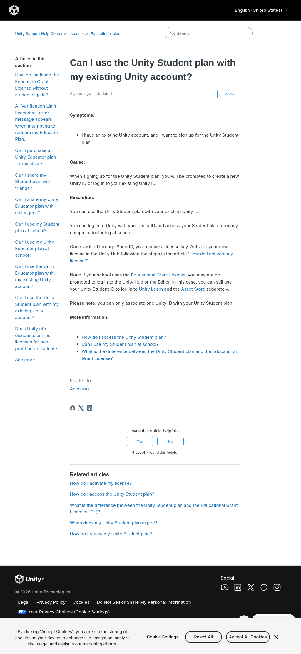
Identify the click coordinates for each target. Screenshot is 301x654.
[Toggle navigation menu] (220, 10)
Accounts (80, 389)
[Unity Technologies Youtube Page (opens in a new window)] (224, 588)
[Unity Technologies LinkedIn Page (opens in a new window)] (238, 588)
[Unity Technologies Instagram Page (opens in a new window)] (277, 588)
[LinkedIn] (89, 408)
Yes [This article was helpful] (140, 441)
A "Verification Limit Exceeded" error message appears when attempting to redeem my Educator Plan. (36, 122)
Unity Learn (151, 289)
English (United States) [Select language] (261, 10)
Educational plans (106, 33)
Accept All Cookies (248, 636)
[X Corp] (81, 408)
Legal (23, 602)
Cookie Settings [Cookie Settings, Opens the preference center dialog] (163, 636)
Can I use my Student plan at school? (37, 227)
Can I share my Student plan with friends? (33, 181)
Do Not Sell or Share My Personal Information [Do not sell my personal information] (144, 602)
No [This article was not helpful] (170, 441)
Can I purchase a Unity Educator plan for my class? (35, 156)
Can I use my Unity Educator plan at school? (34, 248)
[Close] (276, 637)
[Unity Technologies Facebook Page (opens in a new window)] (264, 588)
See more (25, 360)
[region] (150, 636)
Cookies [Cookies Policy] (81, 602)
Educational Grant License (158, 275)
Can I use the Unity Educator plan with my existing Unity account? (35, 276)
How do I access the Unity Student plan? (124, 337)
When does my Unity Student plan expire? (113, 523)
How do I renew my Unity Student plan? (111, 533)
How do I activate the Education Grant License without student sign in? (37, 85)
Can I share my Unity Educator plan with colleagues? (36, 206)
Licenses (77, 33)
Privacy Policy (51, 602)
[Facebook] (72, 408)
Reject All (203, 636)
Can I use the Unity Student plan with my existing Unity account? (37, 307)
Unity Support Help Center (39, 33)
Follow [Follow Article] (228, 94)
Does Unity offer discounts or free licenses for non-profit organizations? (36, 338)
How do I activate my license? (101, 483)
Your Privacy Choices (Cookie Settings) (69, 612)
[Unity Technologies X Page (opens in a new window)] (251, 588)
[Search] (208, 33)
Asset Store (193, 289)
